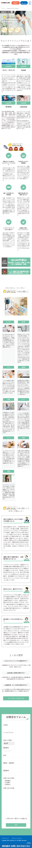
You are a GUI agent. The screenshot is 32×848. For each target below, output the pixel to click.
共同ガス (5, 2)
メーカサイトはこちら (16, 698)
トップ (3, 8)
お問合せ (7, 784)
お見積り (7, 782)
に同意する (16, 818)
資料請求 (7, 780)
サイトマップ (5, 838)
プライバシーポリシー (13, 818)
